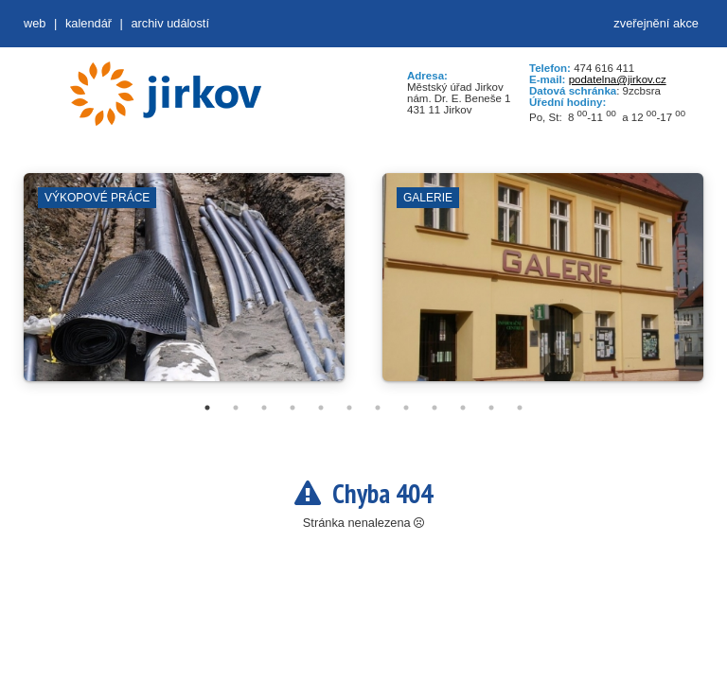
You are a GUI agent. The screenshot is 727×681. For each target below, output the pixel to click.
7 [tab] (377, 407)
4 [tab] (292, 407)
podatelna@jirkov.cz (617, 79)
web (34, 23)
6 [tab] (349, 407)
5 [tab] (320, 407)
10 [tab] (462, 407)
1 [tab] (207, 407)
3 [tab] (264, 407)
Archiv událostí (170, 23)
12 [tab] (519, 407)
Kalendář (88, 23)
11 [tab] (491, 407)
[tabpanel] (184, 286)
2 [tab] (235, 407)
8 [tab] (406, 407)
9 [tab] (434, 407)
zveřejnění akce (656, 23)
